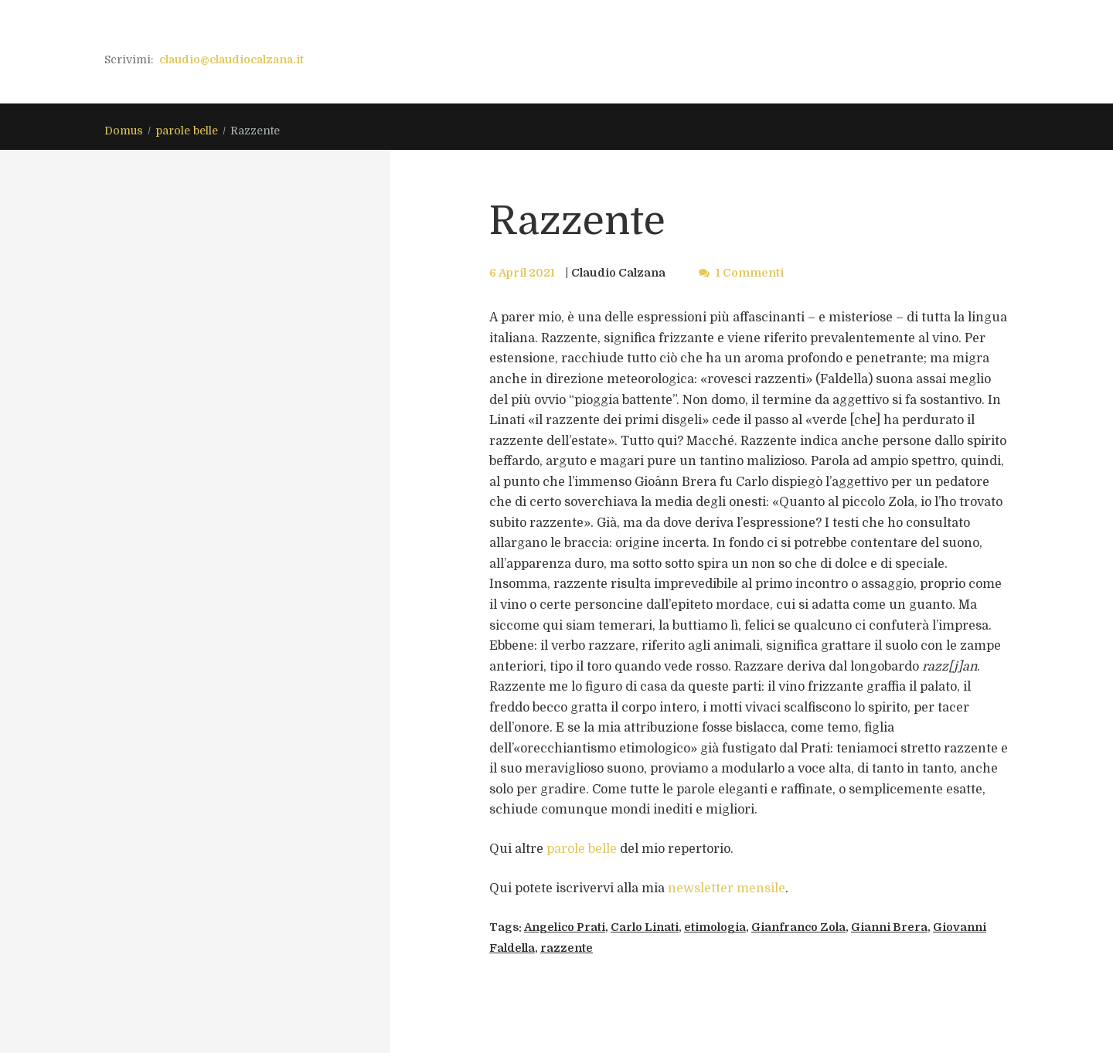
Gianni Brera (889, 927)
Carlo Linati (645, 927)
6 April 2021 (522, 273)
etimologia (715, 927)
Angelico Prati (564, 927)
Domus (123, 130)
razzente (566, 948)
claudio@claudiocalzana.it (231, 59)
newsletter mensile (726, 888)
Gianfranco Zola (798, 927)
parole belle (187, 130)
